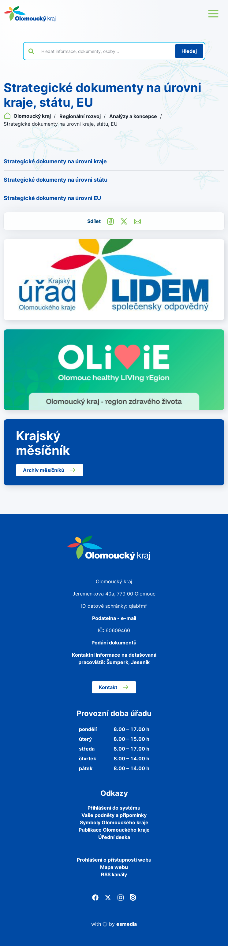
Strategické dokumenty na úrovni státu (55, 179)
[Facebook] (95, 897)
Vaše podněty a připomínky (114, 815)
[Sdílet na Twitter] (124, 221)
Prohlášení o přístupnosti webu (114, 860)
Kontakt (114, 687)
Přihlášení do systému (114, 808)
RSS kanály (114, 874)
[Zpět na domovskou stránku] (30, 13)
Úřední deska (114, 837)
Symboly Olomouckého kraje (114, 822)
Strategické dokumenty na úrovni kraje (55, 161)
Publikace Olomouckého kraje (114, 830)
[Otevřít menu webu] (213, 13)
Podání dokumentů (114, 643)
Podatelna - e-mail (114, 618)
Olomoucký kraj (28, 116)
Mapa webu (114, 867)
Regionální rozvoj (80, 116)
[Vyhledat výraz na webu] (104, 51)
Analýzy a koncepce (133, 116)
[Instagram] (120, 897)
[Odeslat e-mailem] (137, 221)
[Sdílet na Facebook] (110, 221)
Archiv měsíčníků (49, 470)
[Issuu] (133, 897)
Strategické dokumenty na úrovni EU (52, 198)
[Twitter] (108, 897)
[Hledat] (189, 51)
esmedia (126, 924)
